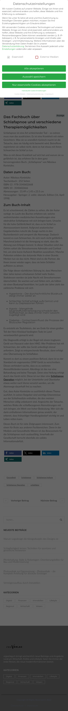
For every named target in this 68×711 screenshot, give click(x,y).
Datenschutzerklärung (13, 44)
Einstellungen (9, 46)
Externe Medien (47, 54)
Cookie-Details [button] (19, 92)
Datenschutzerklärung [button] (35, 92)
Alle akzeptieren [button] (34, 66)
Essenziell (15, 54)
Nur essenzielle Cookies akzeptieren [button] (34, 82)
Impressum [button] (49, 92)
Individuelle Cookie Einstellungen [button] (34, 88)
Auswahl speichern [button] (34, 74)
